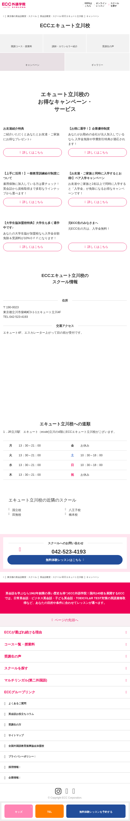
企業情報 (14, 777)
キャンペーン (32, 65)
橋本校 (73, 514)
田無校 (16, 514)
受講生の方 (14, 724)
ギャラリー (97, 65)
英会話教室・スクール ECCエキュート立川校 (61, 16)
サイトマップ (16, 735)
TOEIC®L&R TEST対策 (91, 598)
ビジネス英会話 (41, 598)
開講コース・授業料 (21, 46)
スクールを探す (113, 4)
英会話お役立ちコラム (21, 714)
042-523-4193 (19, 316)
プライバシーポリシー (22, 756)
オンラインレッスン (99, 4)
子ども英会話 (64, 598)
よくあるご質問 (17, 703)
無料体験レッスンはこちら (65, 560)
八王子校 (75, 510)
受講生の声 (108, 46)
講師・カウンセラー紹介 (64, 46)
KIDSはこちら (87, 4)
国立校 (16, 510)
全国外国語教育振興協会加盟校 (26, 745)
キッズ (23, 810)
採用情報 (14, 767)
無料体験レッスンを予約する (95, 811)
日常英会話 (21, 598)
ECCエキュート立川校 (65, 25)
